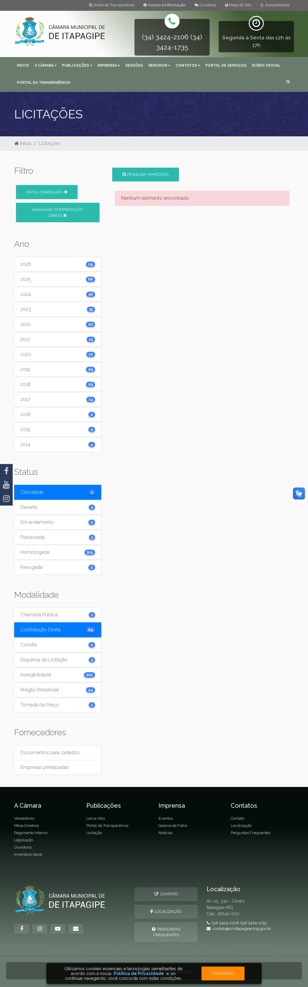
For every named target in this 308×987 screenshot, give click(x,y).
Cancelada (46, 192)
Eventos (166, 818)
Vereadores (24, 818)
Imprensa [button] (108, 65)
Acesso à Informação (164, 5)
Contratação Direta (57, 212)
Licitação (94, 833)
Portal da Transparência (111, 5)
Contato (237, 818)
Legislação (23, 840)
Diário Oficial (266, 65)
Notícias (166, 833)
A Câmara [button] (46, 65)
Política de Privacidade (139, 973)
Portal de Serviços (225, 65)
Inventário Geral (28, 854)
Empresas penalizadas (44, 767)
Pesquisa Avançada (145, 174)
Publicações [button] (77, 65)
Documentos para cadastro (50, 752)
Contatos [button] (188, 65)
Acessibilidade (274, 5)
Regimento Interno (31, 833)
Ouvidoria (205, 5)
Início (23, 65)
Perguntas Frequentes (250, 833)
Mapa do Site (238, 5)
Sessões (134, 65)
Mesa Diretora (26, 825)
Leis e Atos (95, 818)
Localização (241, 825)
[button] (288, 82)
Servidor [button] (159, 65)
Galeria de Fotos (173, 825)
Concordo (223, 973)
